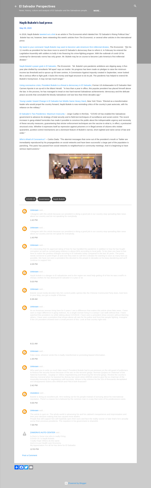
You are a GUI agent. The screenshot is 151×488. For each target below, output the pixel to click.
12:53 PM (34, 457)
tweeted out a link (47, 42)
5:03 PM (34, 289)
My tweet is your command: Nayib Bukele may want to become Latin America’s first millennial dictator (64, 55)
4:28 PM (34, 272)
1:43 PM (34, 245)
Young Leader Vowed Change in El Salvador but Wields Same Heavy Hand (53, 109)
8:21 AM (33, 352)
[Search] (135, 6)
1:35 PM (34, 367)
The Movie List (75, 19)
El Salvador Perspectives (37, 6)
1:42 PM (34, 228)
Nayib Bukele (59, 207)
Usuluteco (34, 401)
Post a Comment (29, 463)
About (24, 19)
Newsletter (94, 19)
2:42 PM (34, 393)
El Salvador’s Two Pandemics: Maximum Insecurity (42, 122)
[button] (129, 31)
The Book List (55, 19)
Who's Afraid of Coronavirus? (32, 147)
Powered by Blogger (75, 483)
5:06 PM (34, 411)
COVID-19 (30, 207)
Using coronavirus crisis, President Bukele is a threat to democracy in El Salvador (55, 93)
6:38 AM (33, 307)
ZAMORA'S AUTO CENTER (42, 440)
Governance (44, 207)
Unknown (34, 218)
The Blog (38, 19)
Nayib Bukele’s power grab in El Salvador (38, 74)
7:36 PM (34, 433)
